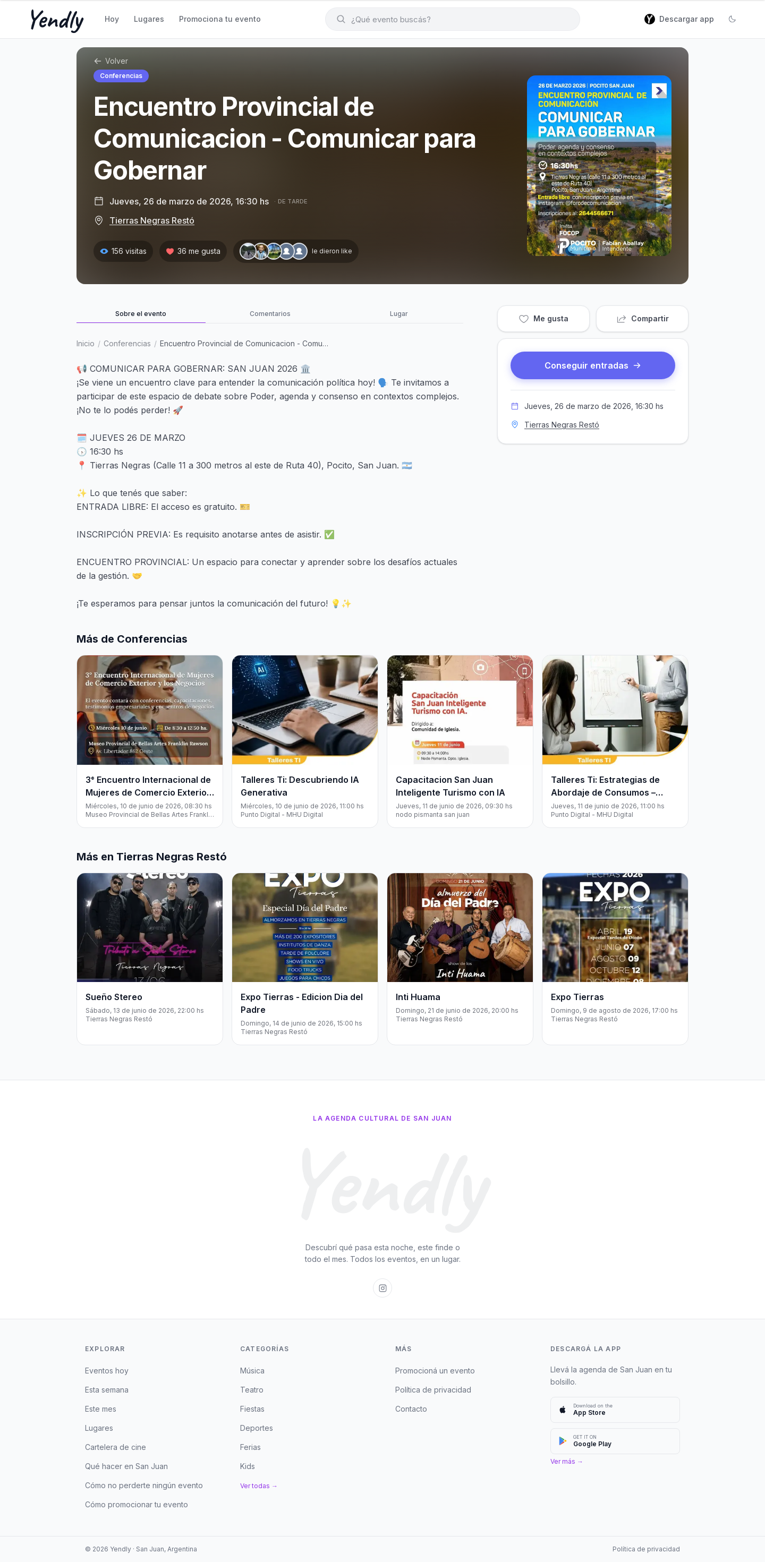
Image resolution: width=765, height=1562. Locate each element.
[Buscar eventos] (453, 19)
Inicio (85, 343)
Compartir (642, 318)
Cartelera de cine (115, 1447)
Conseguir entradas (593, 365)
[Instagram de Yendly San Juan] (382, 1288)
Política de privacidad (433, 1389)
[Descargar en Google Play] (615, 1441)
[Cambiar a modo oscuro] (732, 19)
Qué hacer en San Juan (126, 1466)
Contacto (411, 1408)
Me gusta (543, 318)
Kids (247, 1466)
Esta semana (107, 1389)
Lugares (149, 18)
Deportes (256, 1427)
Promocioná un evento (435, 1370)
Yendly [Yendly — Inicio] (53, 19)
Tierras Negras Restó (151, 220)
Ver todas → (259, 1486)
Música (252, 1370)
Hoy (112, 18)
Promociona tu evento (220, 18)
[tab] (141, 314)
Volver (111, 60)
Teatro (252, 1389)
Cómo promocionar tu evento (136, 1504)
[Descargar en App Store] (615, 1410)
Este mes (100, 1408)
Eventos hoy (107, 1370)
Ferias (250, 1447)
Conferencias (121, 76)
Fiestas (252, 1408)
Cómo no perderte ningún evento (144, 1485)
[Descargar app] (679, 19)
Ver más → (566, 1461)
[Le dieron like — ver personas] (296, 251)
